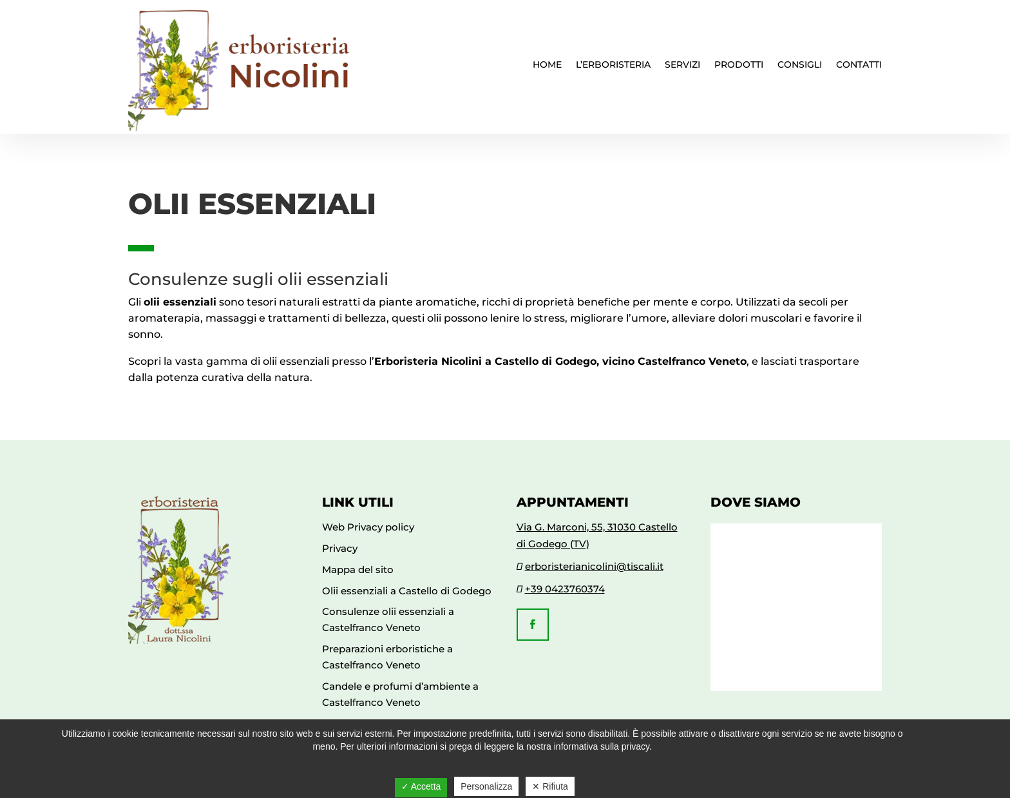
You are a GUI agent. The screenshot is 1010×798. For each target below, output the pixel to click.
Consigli (799, 65)
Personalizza (486, 786)
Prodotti (738, 65)
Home (547, 65)
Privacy (339, 548)
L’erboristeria (613, 65)
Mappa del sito (358, 569)
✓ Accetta (421, 786)
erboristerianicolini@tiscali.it (594, 566)
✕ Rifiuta (550, 786)
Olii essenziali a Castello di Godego (406, 591)
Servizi (682, 65)
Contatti (859, 65)
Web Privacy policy (368, 527)
